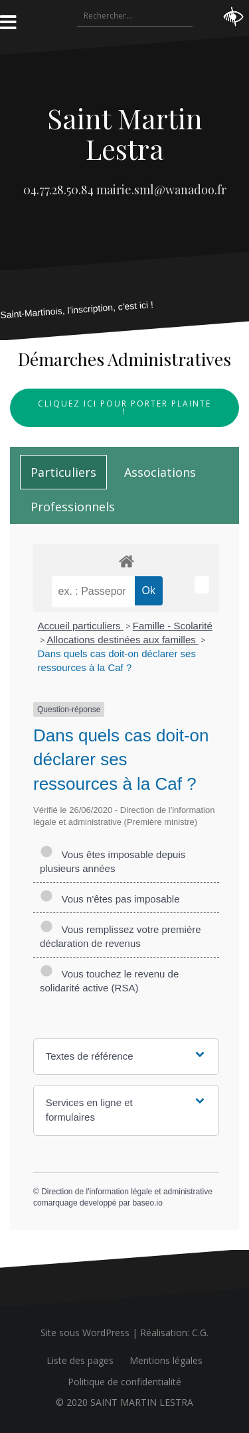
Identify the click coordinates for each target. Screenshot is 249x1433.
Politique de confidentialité (124, 1381)
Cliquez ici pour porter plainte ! (124, 407)
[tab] (63, 472)
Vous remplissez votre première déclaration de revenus (120, 936)
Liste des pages (80, 1360)
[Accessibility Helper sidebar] (233, 16)
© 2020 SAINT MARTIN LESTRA (124, 1402)
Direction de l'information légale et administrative (126, 1191)
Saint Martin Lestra (125, 133)
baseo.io (147, 1203)
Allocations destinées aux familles (123, 639)
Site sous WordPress (85, 1332)
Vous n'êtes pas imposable (110, 898)
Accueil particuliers (81, 625)
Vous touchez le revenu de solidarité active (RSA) (109, 980)
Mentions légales (166, 1360)
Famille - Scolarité (172, 625)
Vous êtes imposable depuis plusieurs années (112, 861)
